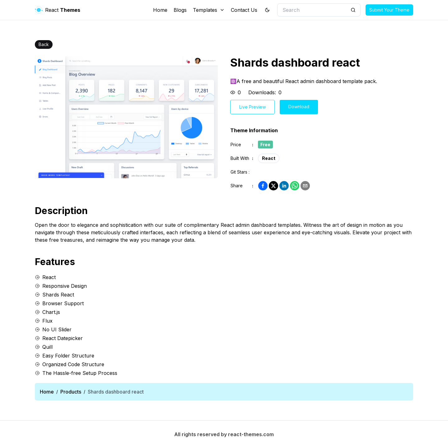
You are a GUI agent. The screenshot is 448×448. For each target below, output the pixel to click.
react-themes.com (251, 434)
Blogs (180, 10)
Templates (209, 10)
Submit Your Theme (389, 9)
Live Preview (252, 107)
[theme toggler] (267, 10)
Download (298, 106)
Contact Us (244, 10)
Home (160, 10)
